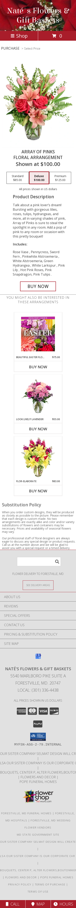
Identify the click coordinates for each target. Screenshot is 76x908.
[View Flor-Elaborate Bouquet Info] (38, 458)
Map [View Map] (38, 904)
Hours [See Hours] (63, 904)
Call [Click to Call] (12, 904)
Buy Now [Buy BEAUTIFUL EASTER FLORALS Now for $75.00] (38, 367)
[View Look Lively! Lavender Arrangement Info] (38, 396)
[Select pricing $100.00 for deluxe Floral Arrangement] (39, 178)
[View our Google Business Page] (38, 658)
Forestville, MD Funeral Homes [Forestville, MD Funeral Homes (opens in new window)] (26, 813)
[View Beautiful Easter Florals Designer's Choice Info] (38, 334)
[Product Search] (39, 561)
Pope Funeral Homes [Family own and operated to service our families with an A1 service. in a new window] (38, 781)
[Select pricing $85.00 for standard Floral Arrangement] (18, 178)
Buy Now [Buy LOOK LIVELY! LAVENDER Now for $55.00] (38, 429)
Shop (19, 35)
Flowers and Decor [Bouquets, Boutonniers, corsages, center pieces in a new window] (38, 777)
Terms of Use (38, 891)
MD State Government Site (38, 834)
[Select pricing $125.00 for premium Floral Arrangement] (60, 178)
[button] (38, 737)
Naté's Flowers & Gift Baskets (38, 15)
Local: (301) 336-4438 (38, 690)
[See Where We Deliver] (38, 585)
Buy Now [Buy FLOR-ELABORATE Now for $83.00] (38, 491)
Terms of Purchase (50, 884)
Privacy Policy (19, 884)
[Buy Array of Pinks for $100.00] (38, 286)
